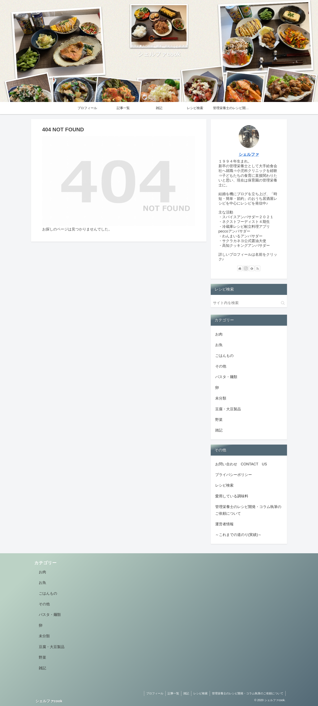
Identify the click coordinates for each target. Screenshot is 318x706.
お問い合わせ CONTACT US (241, 464)
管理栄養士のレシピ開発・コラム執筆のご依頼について (248, 510)
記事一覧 (173, 693)
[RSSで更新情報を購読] (257, 268)
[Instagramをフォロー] (245, 268)
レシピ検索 (224, 485)
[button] (282, 303)
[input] (249, 303)
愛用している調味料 (231, 496)
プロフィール (154, 693)
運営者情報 (224, 524)
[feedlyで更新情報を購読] (251, 268)
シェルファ (249, 154)
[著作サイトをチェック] (240, 268)
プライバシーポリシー (233, 475)
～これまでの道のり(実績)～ (238, 535)
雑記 (186, 693)
